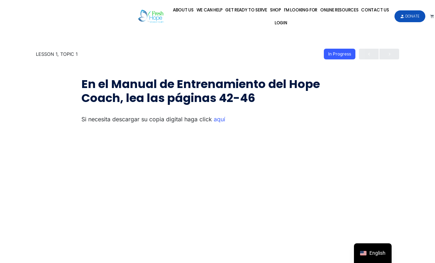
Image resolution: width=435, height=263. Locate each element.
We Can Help (210, 10)
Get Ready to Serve (246, 10)
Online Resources (339, 10)
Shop (275, 10)
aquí (219, 119)
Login (281, 23)
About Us (183, 10)
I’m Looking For (301, 10)
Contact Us (375, 10)
